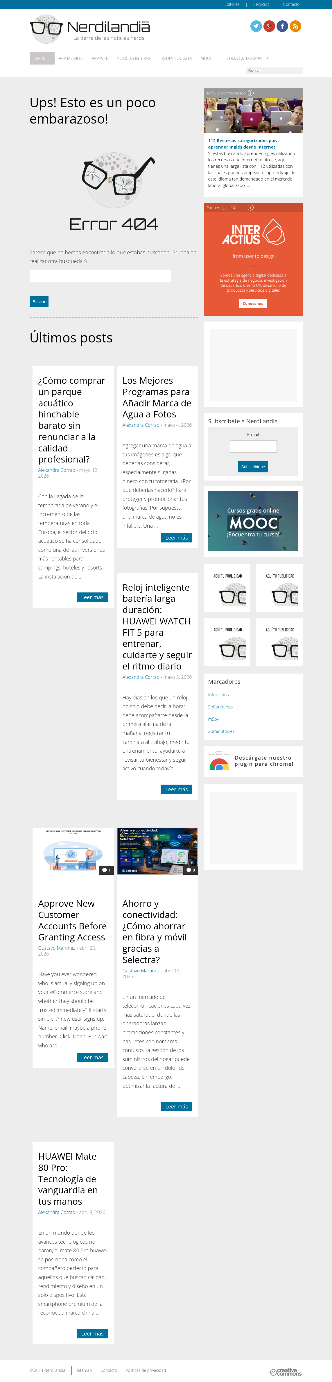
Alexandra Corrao (56, 470)
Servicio (42, 58)
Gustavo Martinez (57, 948)
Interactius (218, 694)
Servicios (261, 4)
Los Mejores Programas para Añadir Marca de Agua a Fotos (157, 397)
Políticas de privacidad (145, 1370)
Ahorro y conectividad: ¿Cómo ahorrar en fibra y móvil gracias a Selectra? (155, 931)
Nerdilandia (54, 1370)
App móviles (71, 58)
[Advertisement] (253, 365)
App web (99, 58)
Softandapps (220, 707)
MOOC (206, 58)
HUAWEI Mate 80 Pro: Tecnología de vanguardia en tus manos (68, 1178)
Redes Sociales (176, 58)
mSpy (213, 719)
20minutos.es (221, 731)
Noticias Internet (134, 58)
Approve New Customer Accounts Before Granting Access (72, 920)
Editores (232, 4)
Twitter (256, 26)
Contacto (291, 4)
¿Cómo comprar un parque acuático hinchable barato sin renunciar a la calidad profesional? (71, 419)
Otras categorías (242, 58)
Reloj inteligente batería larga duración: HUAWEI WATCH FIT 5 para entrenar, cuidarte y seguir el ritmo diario (157, 626)
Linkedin (295, 26)
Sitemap (84, 1370)
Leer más (92, 597)
